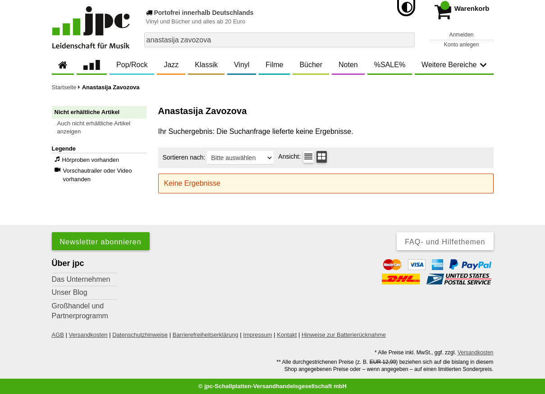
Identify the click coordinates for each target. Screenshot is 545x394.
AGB (58, 334)
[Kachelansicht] (321, 157)
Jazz (171, 65)
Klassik (206, 65)
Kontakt (287, 334)
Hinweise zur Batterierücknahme (344, 334)
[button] (103, 128)
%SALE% (389, 65)
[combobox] (279, 39)
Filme (274, 65)
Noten (348, 65)
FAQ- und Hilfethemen (445, 242)
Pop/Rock (131, 65)
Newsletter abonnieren (101, 242)
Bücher (310, 65)
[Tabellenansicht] (308, 157)
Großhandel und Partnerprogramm (80, 311)
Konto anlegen (461, 44)
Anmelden (461, 35)
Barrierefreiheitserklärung (205, 334)
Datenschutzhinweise (140, 334)
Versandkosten (88, 334)
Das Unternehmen (81, 279)
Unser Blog (69, 292)
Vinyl (241, 65)
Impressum (257, 334)
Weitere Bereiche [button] (453, 65)
